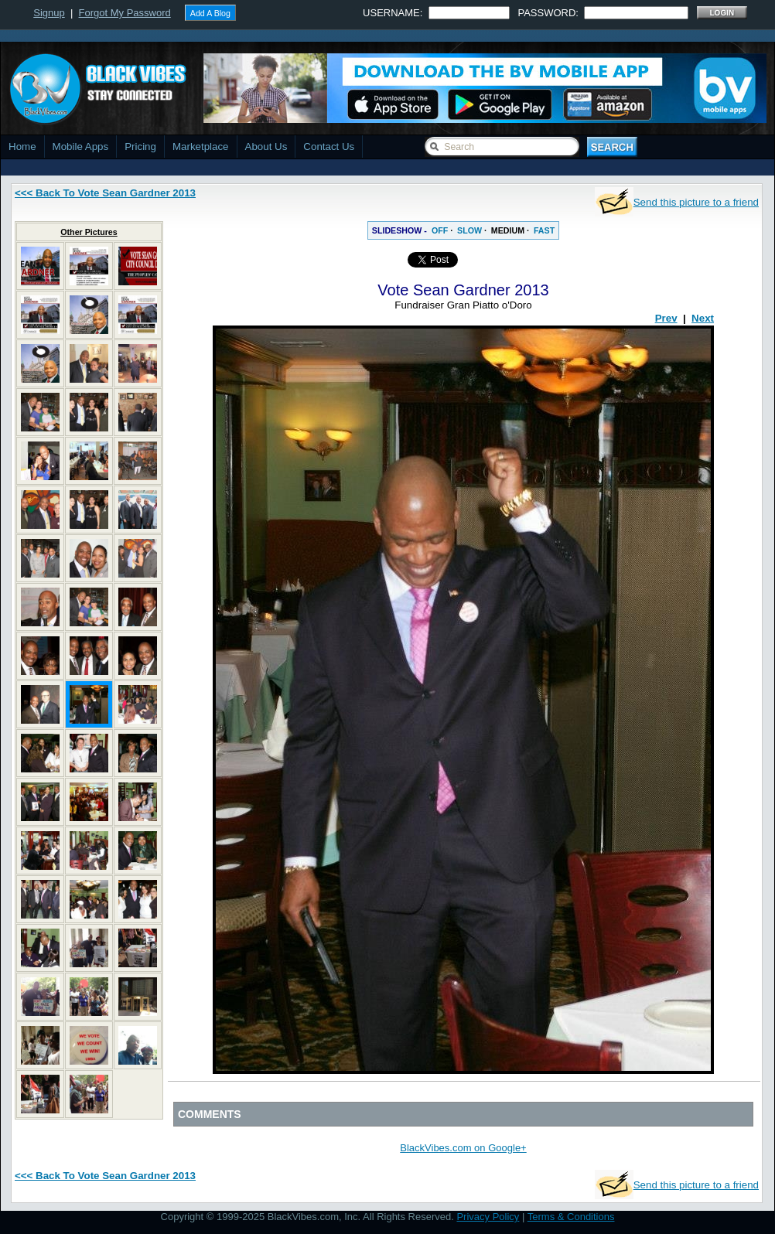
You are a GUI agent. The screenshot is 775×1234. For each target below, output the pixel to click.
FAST (544, 230)
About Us (266, 146)
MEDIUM (507, 230)
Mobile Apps (81, 146)
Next (702, 318)
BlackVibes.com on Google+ (463, 1148)
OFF (440, 230)
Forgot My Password (125, 13)
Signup (48, 13)
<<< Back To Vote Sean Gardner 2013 (105, 193)
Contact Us (328, 146)
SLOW (469, 230)
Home (22, 146)
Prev (666, 318)
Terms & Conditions (571, 1216)
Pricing (140, 146)
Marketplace (200, 146)
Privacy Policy (487, 1216)
